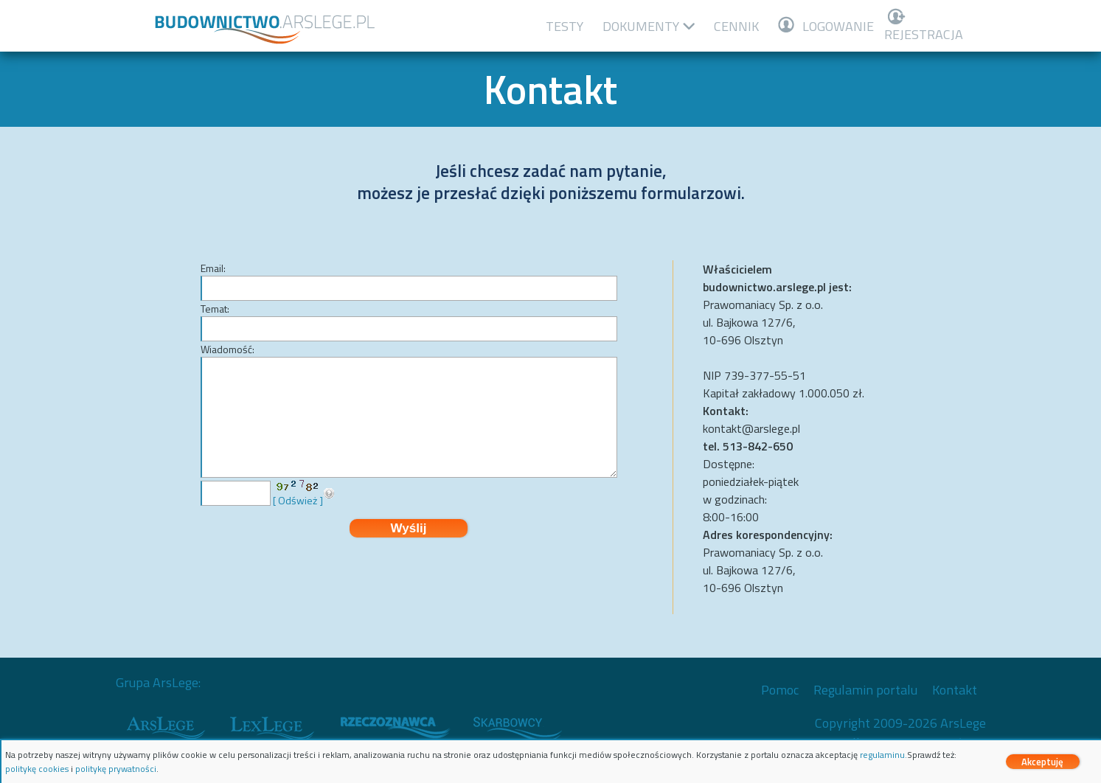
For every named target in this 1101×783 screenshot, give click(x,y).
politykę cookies (37, 769)
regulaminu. (883, 755)
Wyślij (409, 528)
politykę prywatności (115, 769)
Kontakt (954, 690)
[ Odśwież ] (298, 500)
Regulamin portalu (865, 690)
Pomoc (780, 690)
